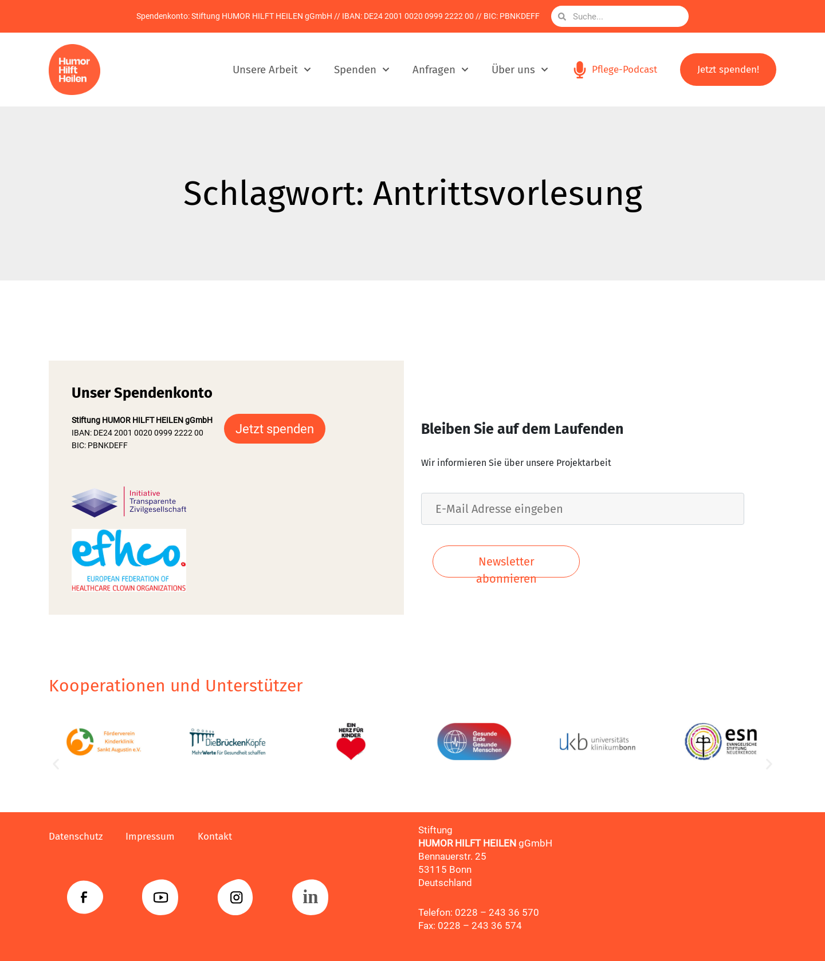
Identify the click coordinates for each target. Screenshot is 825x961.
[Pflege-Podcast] (579, 69)
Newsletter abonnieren (506, 566)
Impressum (150, 837)
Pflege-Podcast (624, 70)
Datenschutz (76, 837)
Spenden (362, 69)
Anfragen (440, 69)
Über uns (520, 69)
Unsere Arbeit (272, 69)
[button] (56, 764)
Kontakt (215, 837)
